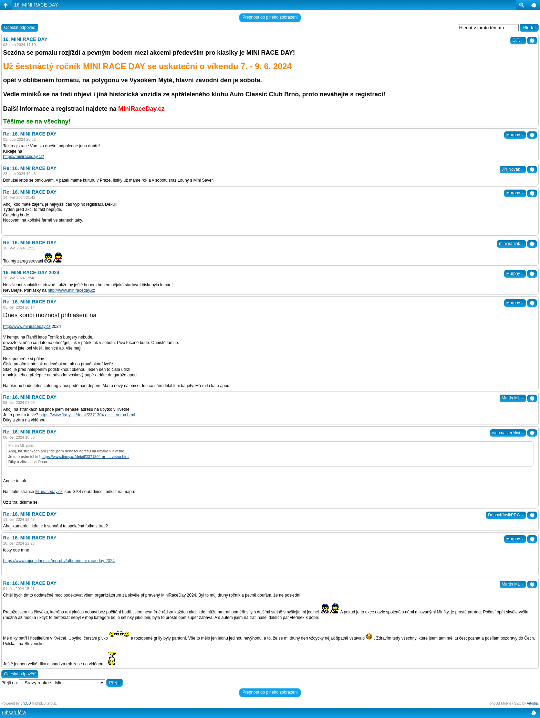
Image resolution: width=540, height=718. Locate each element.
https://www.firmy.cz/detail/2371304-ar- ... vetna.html (87, 414)
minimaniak (511, 243)
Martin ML (513, 398)
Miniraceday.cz (48, 491)
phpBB (26, 703)
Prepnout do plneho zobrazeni (270, 17)
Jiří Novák (513, 169)
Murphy (515, 134)
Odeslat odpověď (19, 27)
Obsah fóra (14, 712)
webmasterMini (508, 432)
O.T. (518, 40)
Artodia (532, 703)
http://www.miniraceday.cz (71, 290)
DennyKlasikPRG (506, 515)
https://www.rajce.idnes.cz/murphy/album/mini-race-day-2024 (59, 560)
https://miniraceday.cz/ (23, 156)
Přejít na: (9, 683)
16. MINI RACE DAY (36, 5)
